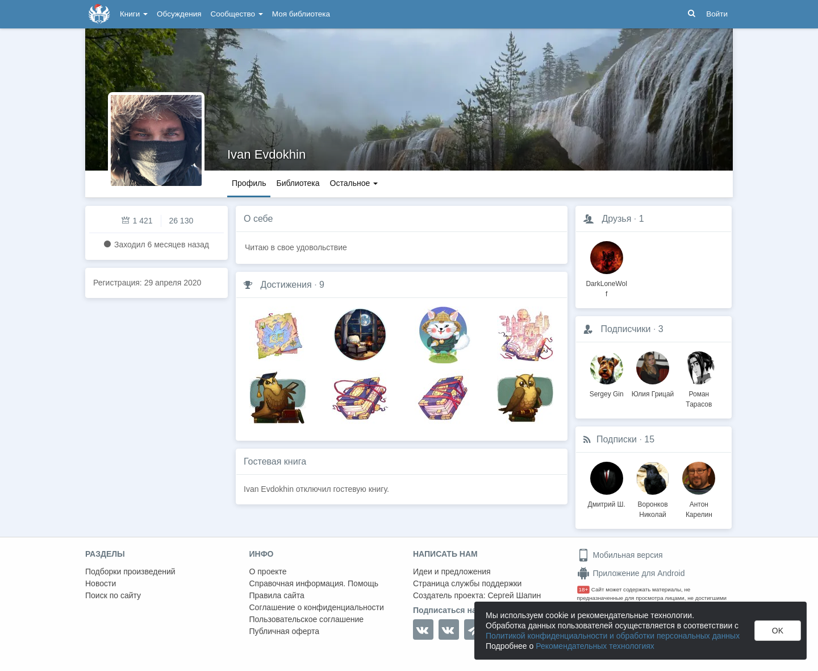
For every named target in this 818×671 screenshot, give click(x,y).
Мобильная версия (620, 555)
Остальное (354, 183)
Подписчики (625, 329)
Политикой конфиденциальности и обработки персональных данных (613, 635)
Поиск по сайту (113, 595)
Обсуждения (179, 14)
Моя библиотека (301, 14)
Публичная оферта (284, 631)
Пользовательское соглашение (306, 619)
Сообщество (237, 14)
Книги (134, 14)
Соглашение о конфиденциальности (316, 607)
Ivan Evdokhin (266, 154)
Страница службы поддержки (467, 583)
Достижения (285, 284)
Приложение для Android (631, 573)
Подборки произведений (130, 571)
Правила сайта (276, 595)
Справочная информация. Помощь (314, 583)
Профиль (249, 183)
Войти (717, 14)
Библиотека (297, 183)
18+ (584, 589)
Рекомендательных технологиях (595, 646)
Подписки (616, 439)
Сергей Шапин (514, 595)
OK (777, 630)
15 (649, 439)
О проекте (268, 571)
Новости (100, 583)
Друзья (616, 218)
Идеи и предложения (452, 571)
